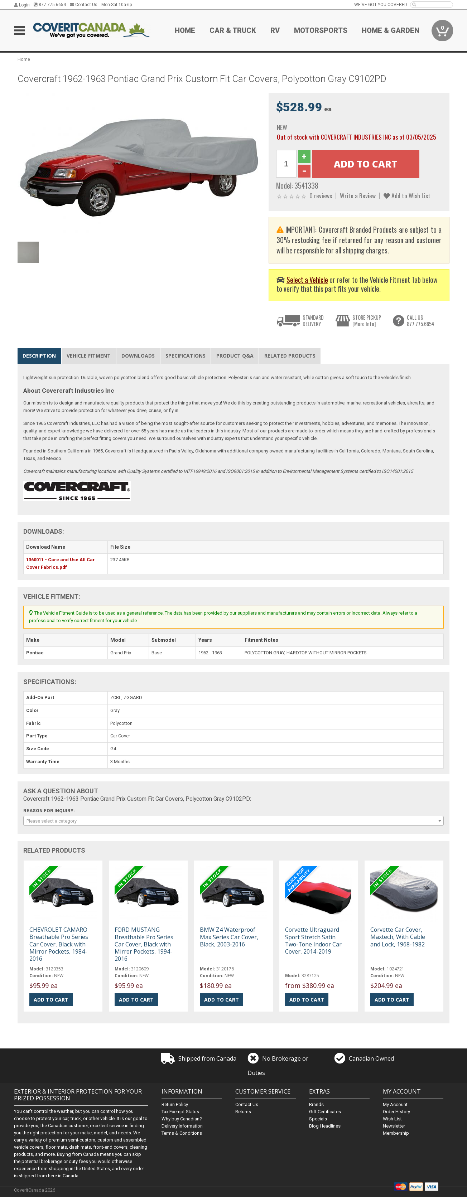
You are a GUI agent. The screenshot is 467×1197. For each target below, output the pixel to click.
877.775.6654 (50, 4)
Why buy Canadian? (182, 1118)
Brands (316, 1104)
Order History (396, 1111)
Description (39, 355)
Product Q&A (235, 355)
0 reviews (320, 195)
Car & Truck (233, 30)
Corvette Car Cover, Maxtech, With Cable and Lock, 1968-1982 (397, 937)
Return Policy (175, 1104)
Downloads (138, 355)
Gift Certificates (325, 1111)
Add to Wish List (407, 195)
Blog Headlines (325, 1126)
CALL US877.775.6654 (420, 321)
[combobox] (233, 821)
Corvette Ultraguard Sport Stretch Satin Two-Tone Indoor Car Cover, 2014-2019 (313, 940)
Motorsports (320, 30)
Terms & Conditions (182, 1133)
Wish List (392, 1118)
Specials (318, 1118)
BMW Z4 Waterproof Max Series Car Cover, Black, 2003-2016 (229, 937)
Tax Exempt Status (180, 1111)
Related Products (290, 355)
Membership (396, 1133)
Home (185, 30)
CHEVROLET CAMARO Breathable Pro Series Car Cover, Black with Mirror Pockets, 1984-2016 (58, 944)
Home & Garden (390, 30)
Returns (243, 1111)
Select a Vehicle (307, 280)
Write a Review (358, 195)
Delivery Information (182, 1126)
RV (275, 30)
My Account (395, 1104)
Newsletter (394, 1126)
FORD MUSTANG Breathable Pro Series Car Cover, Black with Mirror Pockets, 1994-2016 (144, 944)
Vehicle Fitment (89, 355)
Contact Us (83, 4)
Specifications (185, 355)
